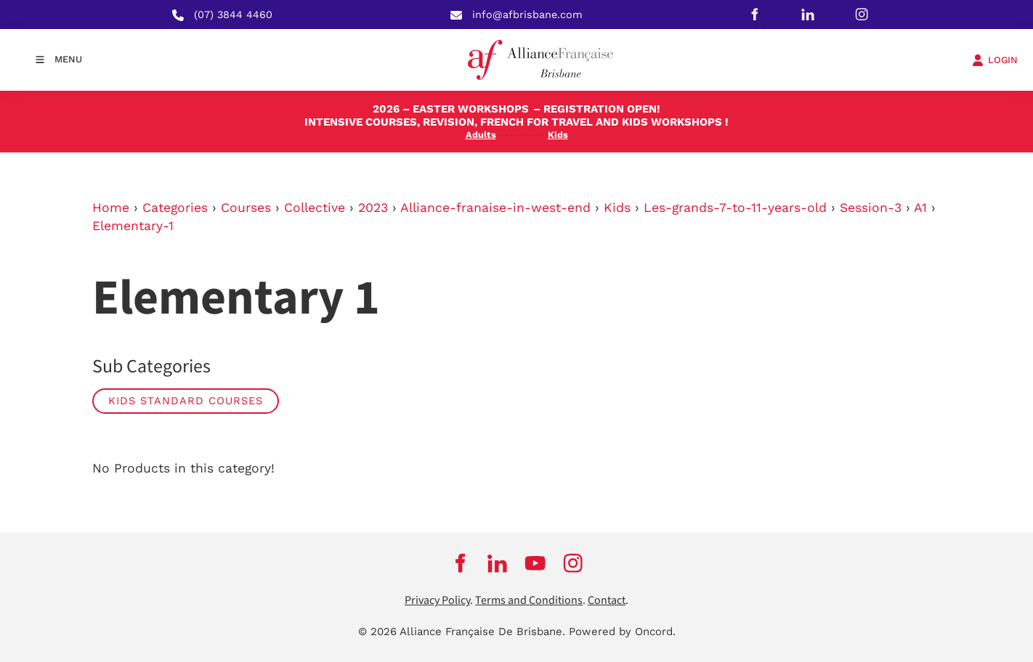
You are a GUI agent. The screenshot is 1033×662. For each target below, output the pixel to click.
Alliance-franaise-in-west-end (495, 207)
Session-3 (871, 207)
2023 (373, 207)
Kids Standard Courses (185, 400)
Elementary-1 (133, 225)
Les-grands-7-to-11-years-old (735, 207)
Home (110, 207)
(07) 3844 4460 (233, 14)
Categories (175, 207)
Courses (246, 207)
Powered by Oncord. (622, 631)
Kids (617, 207)
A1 (920, 207)
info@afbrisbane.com (527, 14)
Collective (314, 207)
